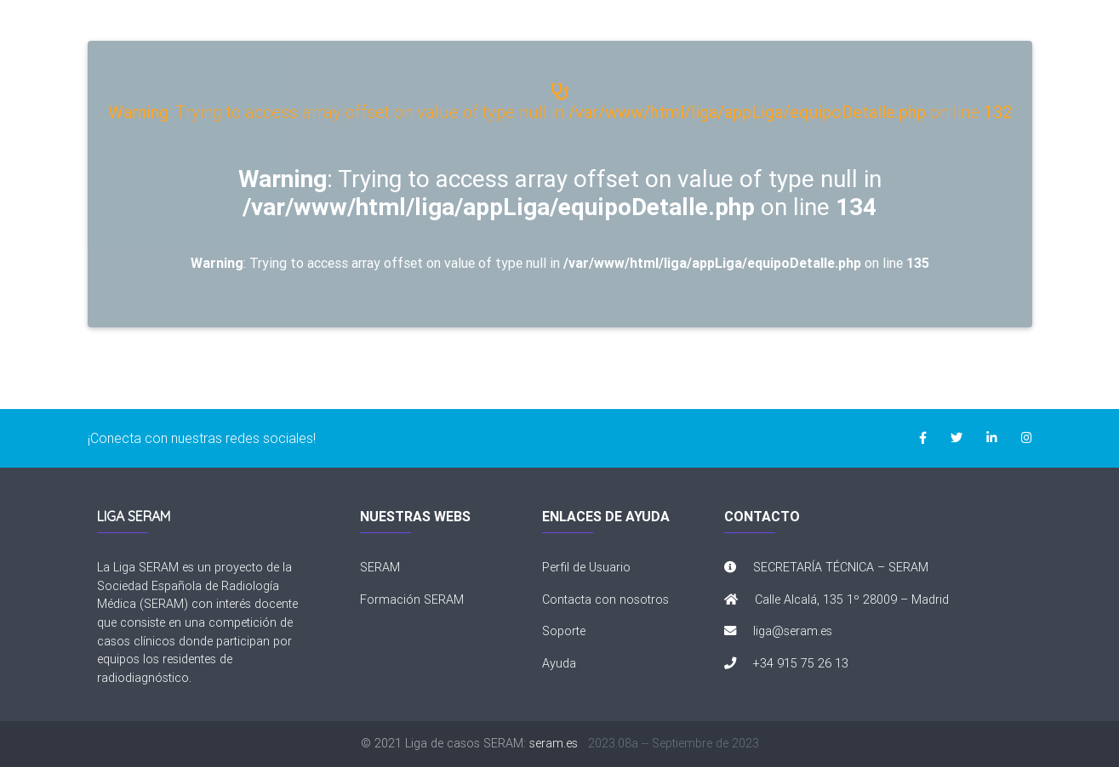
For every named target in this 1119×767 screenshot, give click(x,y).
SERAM (380, 567)
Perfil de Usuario (586, 567)
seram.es (553, 743)
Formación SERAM (412, 599)
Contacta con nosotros (605, 599)
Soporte (563, 631)
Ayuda (559, 663)
